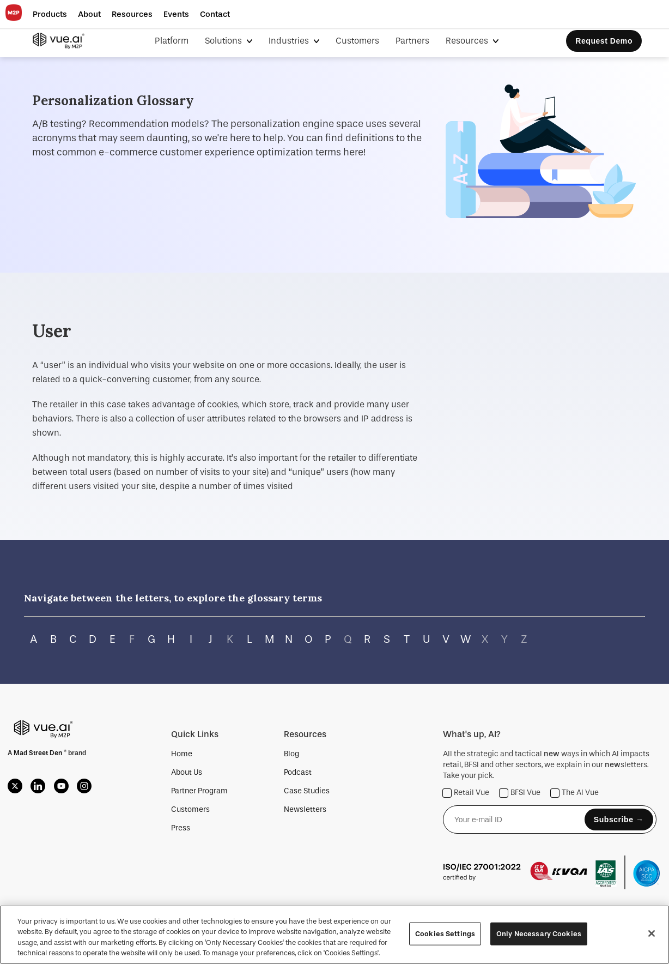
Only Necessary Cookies (538, 934)
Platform (171, 40)
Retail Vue (466, 793)
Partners (412, 40)
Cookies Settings (445, 934)
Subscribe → (619, 819)
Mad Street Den (39, 753)
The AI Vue (575, 793)
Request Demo (603, 41)
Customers (357, 40)
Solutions (224, 40)
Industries (290, 40)
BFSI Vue (520, 793)
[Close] (652, 933)
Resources (468, 40)
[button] (50, 14)
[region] (334, 934)
